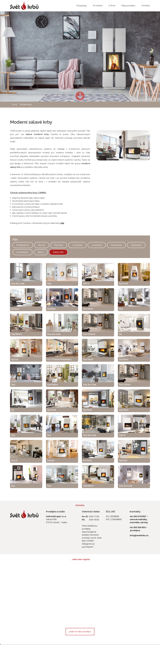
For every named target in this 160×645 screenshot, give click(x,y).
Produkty (81, 5)
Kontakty (146, 5)
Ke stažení (97, 5)
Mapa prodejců (128, 5)
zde (62, 223)
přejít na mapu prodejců (80, 631)
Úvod (14, 104)
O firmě (111, 5)
